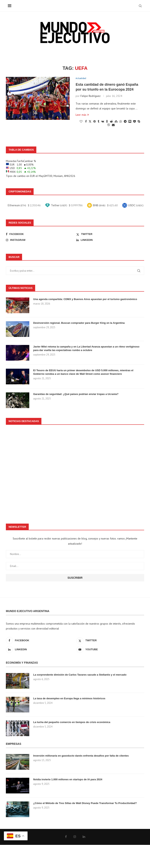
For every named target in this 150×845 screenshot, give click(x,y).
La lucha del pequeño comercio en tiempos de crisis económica (71, 722)
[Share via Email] (113, 125)
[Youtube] (110, 649)
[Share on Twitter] (90, 122)
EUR (32, 176)
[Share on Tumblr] (98, 122)
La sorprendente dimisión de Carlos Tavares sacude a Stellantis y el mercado (79, 674)
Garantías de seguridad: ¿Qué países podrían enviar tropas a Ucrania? (75, 394)
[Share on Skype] (139, 122)
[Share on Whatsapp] (121, 122)
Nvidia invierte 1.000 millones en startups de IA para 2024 (67, 779)
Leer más (82, 115)
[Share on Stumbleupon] (116, 122)
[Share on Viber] (108, 125)
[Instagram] (40, 240)
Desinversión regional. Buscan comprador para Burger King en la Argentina (79, 323)
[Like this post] (81, 122)
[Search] (140, 6)
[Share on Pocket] (134, 122)
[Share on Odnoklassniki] (107, 122)
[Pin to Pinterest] (94, 122)
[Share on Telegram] (125, 122)
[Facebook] (40, 234)
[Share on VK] (102, 122)
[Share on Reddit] (111, 122)
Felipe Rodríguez (90, 96)
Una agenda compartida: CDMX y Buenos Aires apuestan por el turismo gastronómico (85, 299)
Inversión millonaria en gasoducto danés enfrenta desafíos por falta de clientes (81, 755)
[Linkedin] (110, 240)
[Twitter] (110, 234)
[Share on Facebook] (86, 122)
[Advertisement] (75, 472)
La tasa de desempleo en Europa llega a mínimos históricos (69, 698)
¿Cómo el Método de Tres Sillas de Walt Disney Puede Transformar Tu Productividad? (85, 803)
